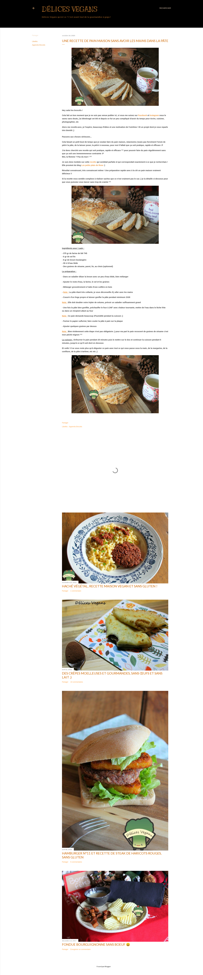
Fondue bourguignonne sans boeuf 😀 (96, 944)
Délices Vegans (69, 9)
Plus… (45, 22)
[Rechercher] (165, 8)
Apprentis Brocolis (38, 45)
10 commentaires (76, 682)
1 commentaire (75, 591)
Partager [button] (35, 35)
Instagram (154, 115)
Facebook (142, 115)
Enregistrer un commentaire (80, 949)
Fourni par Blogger (101, 966)
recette (93, 162)
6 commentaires (76, 862)
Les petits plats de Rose (92, 165)
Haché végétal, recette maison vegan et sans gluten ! (109, 586)
